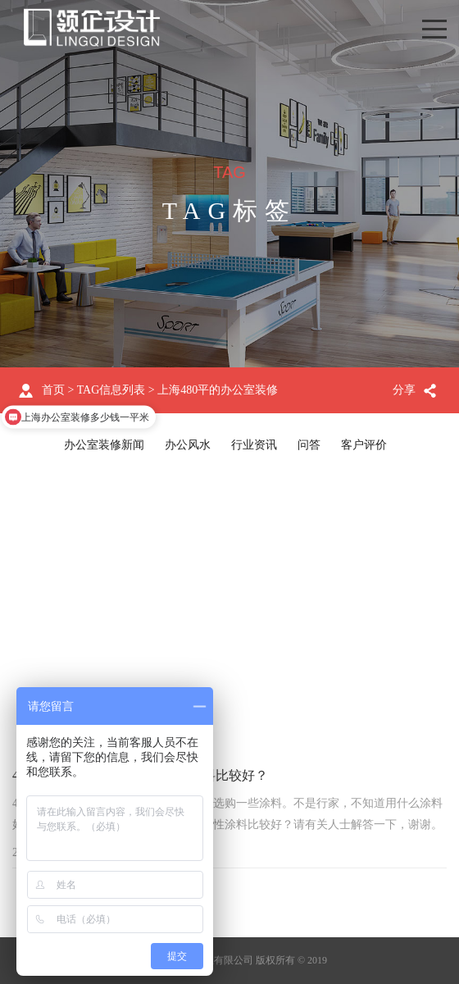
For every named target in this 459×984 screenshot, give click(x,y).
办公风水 (188, 445)
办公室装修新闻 (104, 445)
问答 (309, 445)
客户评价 (364, 445)
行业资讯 (254, 445)
